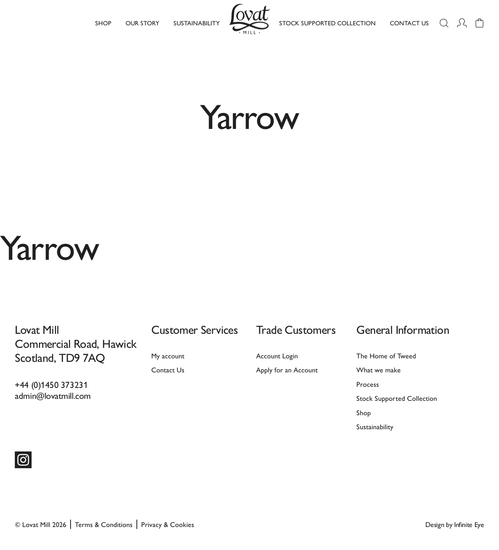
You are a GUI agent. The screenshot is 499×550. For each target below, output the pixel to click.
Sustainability (196, 22)
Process (367, 384)
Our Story (142, 22)
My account (167, 355)
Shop (103, 22)
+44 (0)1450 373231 (51, 384)
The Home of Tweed (386, 355)
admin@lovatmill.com (52, 395)
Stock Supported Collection (327, 22)
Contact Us (409, 22)
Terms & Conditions (104, 524)
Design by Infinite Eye (454, 524)
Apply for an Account (287, 369)
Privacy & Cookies (167, 524)
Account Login (277, 355)
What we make (378, 369)
